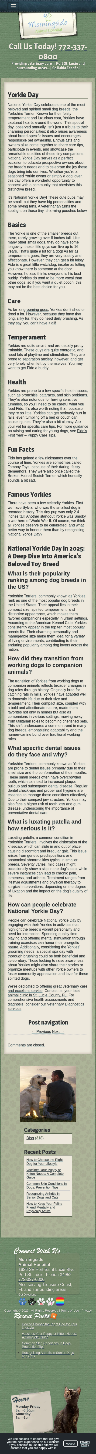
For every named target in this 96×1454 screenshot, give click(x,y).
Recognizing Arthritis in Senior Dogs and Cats (43, 1195)
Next (58, 1032)
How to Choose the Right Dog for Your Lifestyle (45, 1161)
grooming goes (36, 310)
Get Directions (27, 1294)
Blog (30, 1138)
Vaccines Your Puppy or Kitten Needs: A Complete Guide (45, 1173)
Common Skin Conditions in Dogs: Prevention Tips (47, 1185)
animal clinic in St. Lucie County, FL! (38, 995)
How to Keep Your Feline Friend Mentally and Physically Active (44, 1207)
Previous (41, 1032)
